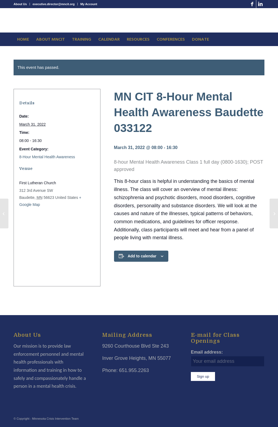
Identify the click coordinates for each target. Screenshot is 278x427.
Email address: (207, 352)
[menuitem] (22, 4)
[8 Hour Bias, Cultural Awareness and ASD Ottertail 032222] (4, 213)
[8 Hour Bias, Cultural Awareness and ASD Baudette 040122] (274, 213)
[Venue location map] (55, 244)
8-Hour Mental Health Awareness (47, 157)
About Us (20, 4)
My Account (88, 4)
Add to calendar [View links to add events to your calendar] (142, 256)
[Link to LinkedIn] (260, 4)
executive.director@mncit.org (54, 4)
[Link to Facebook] (252, 4)
